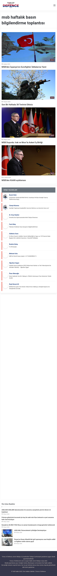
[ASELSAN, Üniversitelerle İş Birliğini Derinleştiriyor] (7, 533)
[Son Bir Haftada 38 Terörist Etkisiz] (28, 85)
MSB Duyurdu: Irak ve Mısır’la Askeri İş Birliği (22, 142)
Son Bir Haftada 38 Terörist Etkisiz (17, 104)
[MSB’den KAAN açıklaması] (28, 160)
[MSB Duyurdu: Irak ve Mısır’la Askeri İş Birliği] (28, 122)
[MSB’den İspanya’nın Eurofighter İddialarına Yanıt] (28, 47)
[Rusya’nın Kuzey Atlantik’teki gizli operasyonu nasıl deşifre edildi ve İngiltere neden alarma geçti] (7, 542)
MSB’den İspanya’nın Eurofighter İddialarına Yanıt (24, 67)
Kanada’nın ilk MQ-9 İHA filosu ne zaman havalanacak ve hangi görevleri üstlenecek (28, 525)
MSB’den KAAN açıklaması (14, 180)
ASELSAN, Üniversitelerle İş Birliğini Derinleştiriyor (30, 530)
